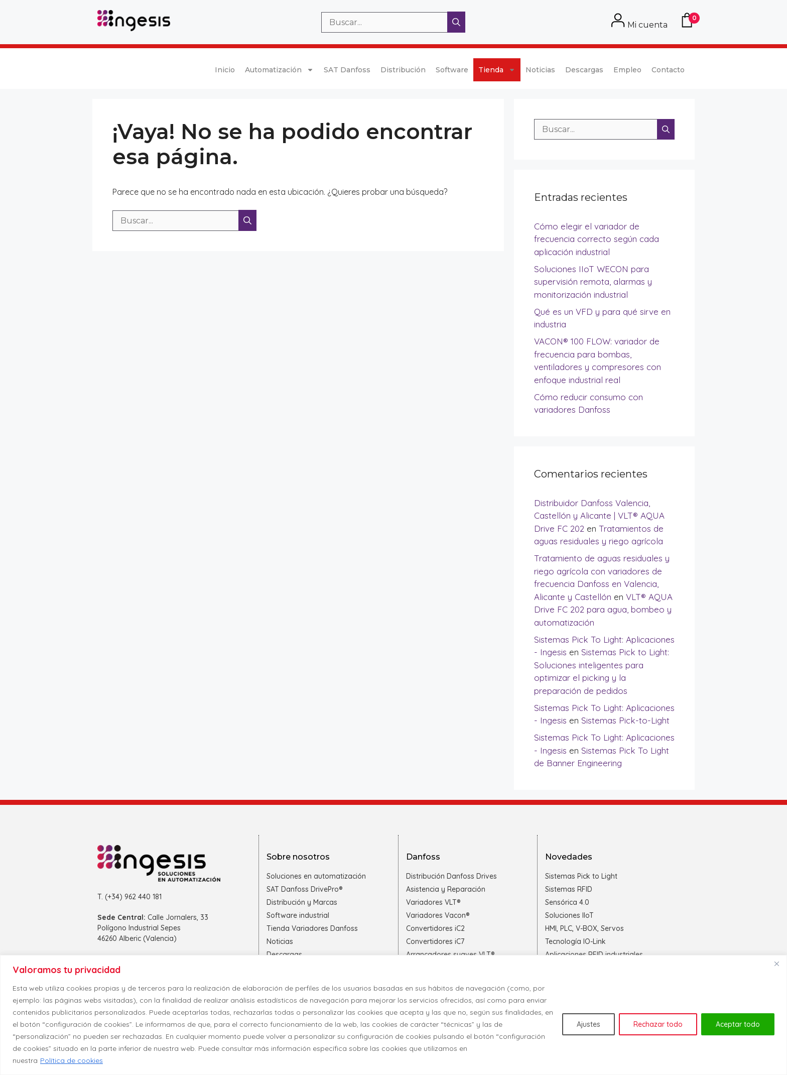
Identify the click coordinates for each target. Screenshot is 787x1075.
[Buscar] (456, 22)
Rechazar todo (658, 1024)
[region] (393, 1015)
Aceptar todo (738, 1024)
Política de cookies (71, 1060)
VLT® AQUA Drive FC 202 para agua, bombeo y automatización (603, 609)
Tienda (496, 69)
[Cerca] (776, 964)
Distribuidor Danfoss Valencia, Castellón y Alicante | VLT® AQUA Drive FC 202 (599, 516)
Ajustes (588, 1024)
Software (452, 69)
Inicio (225, 69)
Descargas (584, 69)
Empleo (627, 69)
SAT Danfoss (347, 69)
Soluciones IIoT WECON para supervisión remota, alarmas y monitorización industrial (593, 282)
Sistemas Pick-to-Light (625, 720)
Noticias (540, 69)
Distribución (403, 69)
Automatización (279, 69)
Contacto (668, 69)
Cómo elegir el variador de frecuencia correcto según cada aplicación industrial (596, 239)
